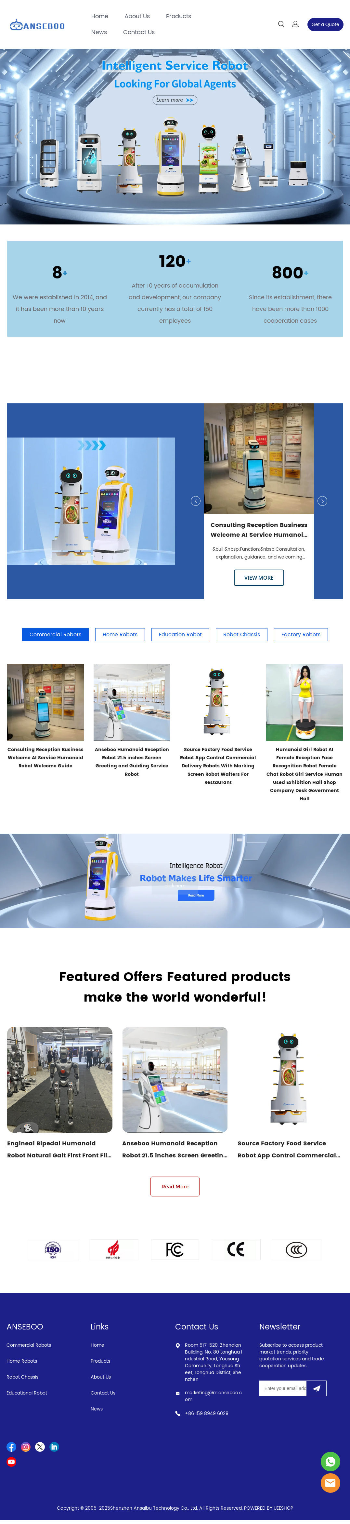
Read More (175, 1190)
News (99, 32)
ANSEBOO (24, 1331)
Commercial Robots (28, 1349)
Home (99, 16)
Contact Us (139, 32)
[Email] (282, 1392)
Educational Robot (26, 1397)
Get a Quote (325, 24)
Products (178, 16)
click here (175, 886)
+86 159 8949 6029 (206, 1417)
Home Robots (21, 1365)
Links (100, 1331)
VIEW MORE (259, 578)
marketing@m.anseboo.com (213, 1400)
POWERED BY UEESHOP (268, 1512)
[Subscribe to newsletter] (316, 1392)
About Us (137, 16)
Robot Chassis (22, 1381)
